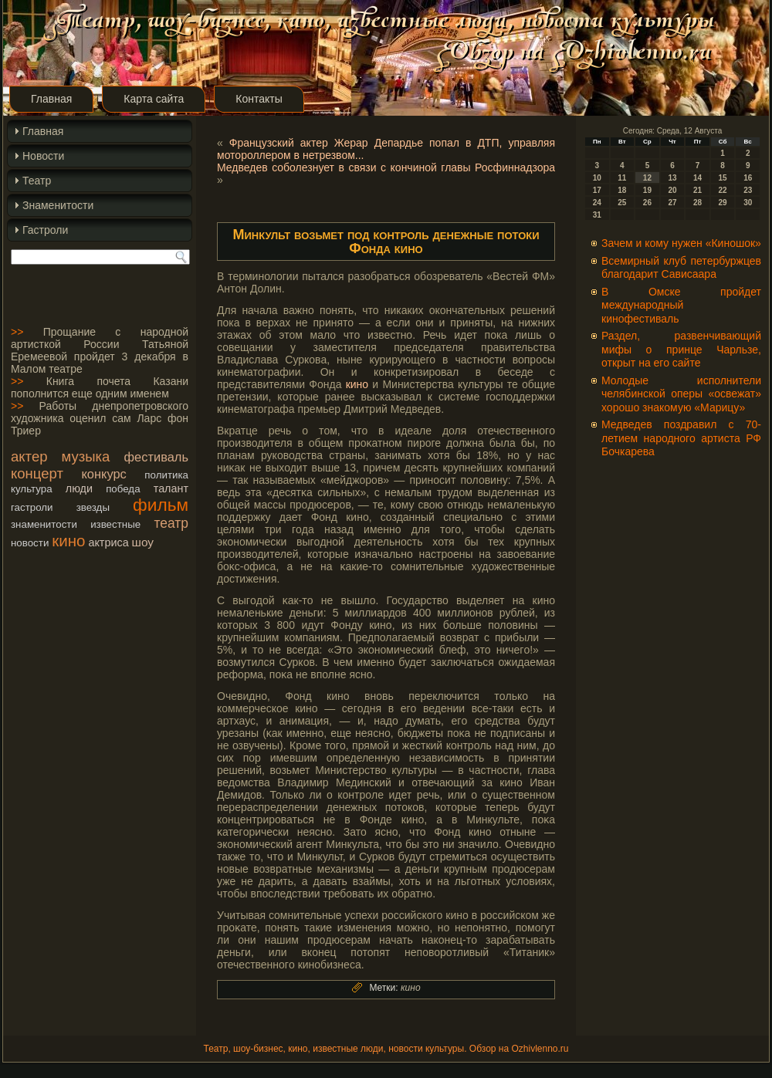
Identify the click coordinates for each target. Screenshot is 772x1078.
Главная (51, 99)
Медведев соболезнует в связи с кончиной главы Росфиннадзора (386, 167)
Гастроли (45, 230)
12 (647, 178)
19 (647, 190)
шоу (143, 542)
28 (697, 202)
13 (672, 178)
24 (597, 202)
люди (79, 488)
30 (747, 202)
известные (115, 524)
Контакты (258, 99)
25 (622, 202)
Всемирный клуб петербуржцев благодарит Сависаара (681, 268)
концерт (37, 473)
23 (747, 190)
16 (747, 178)
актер (29, 456)
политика (166, 475)
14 (697, 178)
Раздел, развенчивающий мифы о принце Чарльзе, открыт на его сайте (681, 349)
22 (723, 190)
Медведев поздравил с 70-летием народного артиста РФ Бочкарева (681, 438)
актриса (108, 542)
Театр (36, 180)
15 (723, 178)
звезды (93, 507)
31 (597, 215)
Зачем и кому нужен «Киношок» (681, 243)
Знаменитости (57, 205)
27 (672, 202)
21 (697, 190)
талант (171, 488)
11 (622, 178)
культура (31, 489)
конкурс (103, 474)
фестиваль (156, 457)
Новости (43, 156)
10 (597, 178)
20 (672, 190)
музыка (86, 456)
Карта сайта (154, 99)
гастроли (32, 507)
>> (17, 332)
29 (723, 202)
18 (622, 190)
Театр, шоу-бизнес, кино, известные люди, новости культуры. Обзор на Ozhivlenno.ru (385, 1048)
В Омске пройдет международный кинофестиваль (681, 305)
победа (123, 489)
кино (68, 540)
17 (597, 190)
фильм (160, 505)
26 (647, 202)
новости (30, 543)
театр (171, 523)
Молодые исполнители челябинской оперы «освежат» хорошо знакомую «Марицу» (681, 394)
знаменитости (44, 524)
